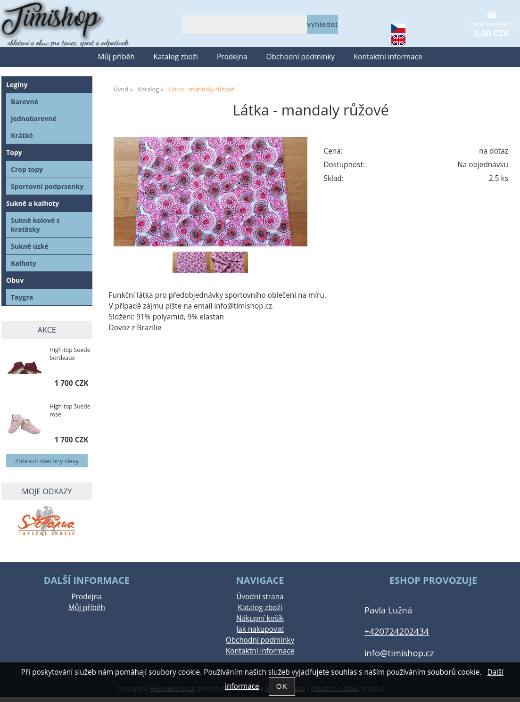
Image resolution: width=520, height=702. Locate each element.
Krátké (22, 135)
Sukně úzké (30, 246)
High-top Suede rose (70, 410)
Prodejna (232, 57)
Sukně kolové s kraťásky (35, 225)
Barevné (24, 101)
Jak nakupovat (259, 629)
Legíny (17, 84)
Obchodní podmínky (300, 57)
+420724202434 (396, 631)
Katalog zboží (176, 57)
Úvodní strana (259, 597)
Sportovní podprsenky (47, 186)
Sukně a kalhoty (32, 203)
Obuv (15, 280)
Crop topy (27, 169)
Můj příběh (116, 57)
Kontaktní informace (388, 57)
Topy (14, 152)
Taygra (22, 297)
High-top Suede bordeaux (70, 354)
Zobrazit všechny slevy (47, 461)
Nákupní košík (260, 618)
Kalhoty (23, 263)
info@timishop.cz (399, 653)
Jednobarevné (34, 118)
